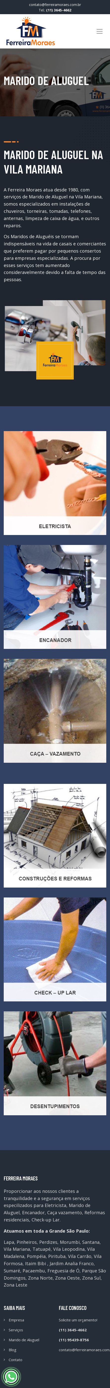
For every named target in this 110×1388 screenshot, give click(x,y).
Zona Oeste (67, 1278)
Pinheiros (27, 1242)
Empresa (16, 1319)
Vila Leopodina (69, 1249)
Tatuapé (42, 1249)
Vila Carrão (79, 1256)
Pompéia (36, 1256)
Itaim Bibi (35, 1263)
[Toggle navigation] (99, 31)
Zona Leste (15, 1285)
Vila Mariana (17, 1249)
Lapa (9, 1242)
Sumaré (12, 1271)
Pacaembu (34, 1271)
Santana (91, 1242)
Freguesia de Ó (63, 1271)
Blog (12, 1349)
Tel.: (55, 10)
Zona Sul (91, 1278)
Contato (15, 1359)
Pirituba (57, 1256)
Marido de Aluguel (24, 1339)
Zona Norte (40, 1278)
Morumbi (70, 1242)
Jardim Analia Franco (72, 1263)
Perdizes (48, 1242)
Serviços (16, 1329)
